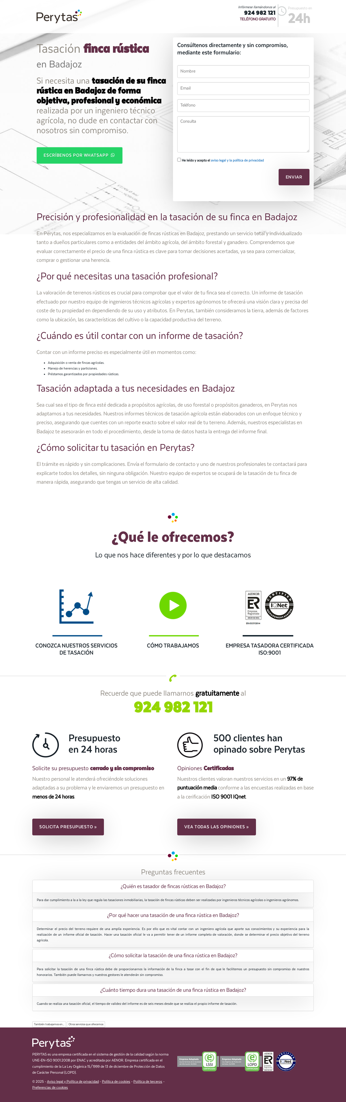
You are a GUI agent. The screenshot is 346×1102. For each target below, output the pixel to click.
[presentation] (216, 179)
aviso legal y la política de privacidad (237, 160)
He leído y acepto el (220, 160)
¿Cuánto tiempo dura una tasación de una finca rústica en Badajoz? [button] (173, 990)
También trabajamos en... (49, 1024)
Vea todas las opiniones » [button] (216, 826)
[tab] (173, 886)
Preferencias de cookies (50, 1088)
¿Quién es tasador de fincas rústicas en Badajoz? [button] (173, 886)
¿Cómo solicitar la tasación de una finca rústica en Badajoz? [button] (173, 955)
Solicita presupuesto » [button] (68, 826)
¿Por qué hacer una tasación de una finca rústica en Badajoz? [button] (173, 915)
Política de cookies (116, 1082)
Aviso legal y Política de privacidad (73, 1082)
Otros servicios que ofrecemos (86, 1024)
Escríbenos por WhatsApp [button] (80, 155)
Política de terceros (147, 1082)
